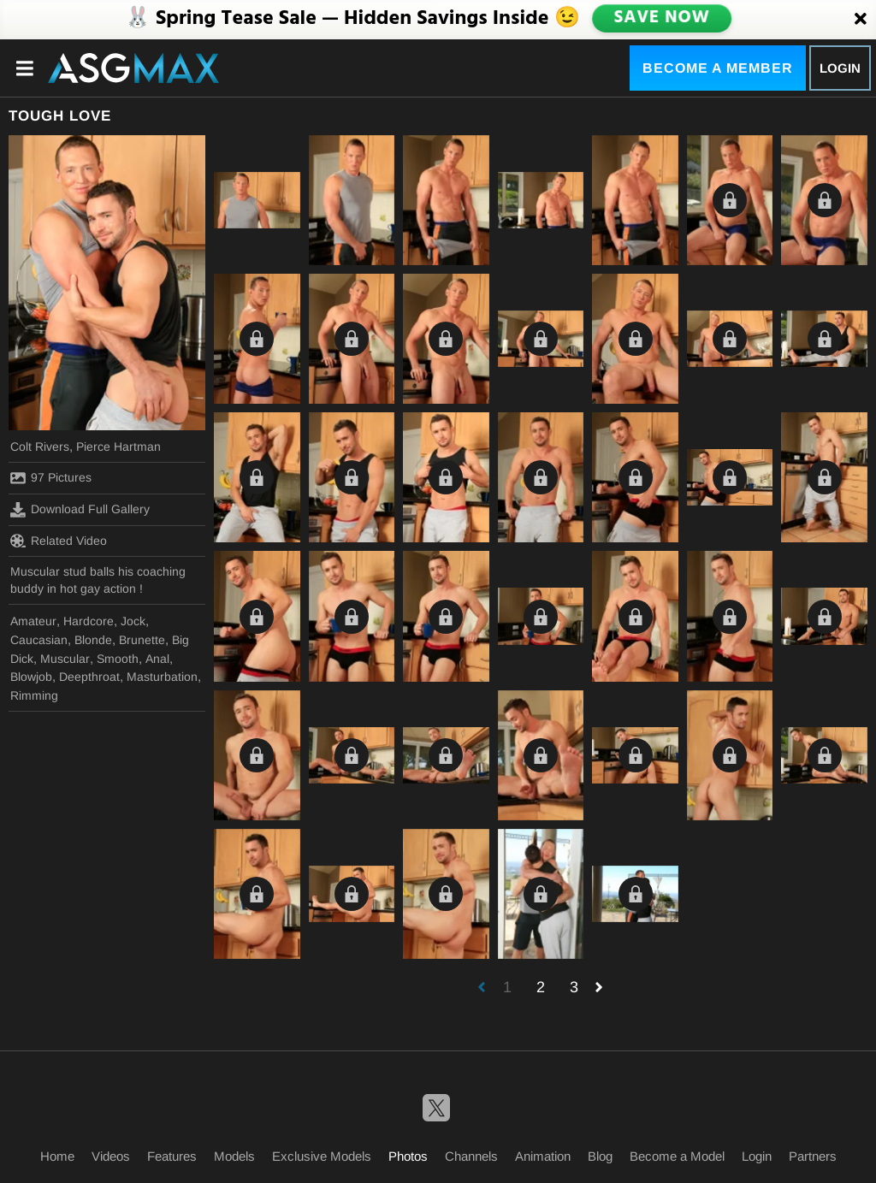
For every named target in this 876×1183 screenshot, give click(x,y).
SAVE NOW (661, 18)
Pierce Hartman (118, 446)
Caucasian (39, 640)
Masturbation (162, 676)
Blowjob (31, 676)
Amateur (33, 621)
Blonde (93, 640)
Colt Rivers (39, 446)
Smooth (118, 658)
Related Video (58, 540)
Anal (157, 658)
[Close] (860, 19)
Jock (133, 621)
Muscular (65, 658)
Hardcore (88, 621)
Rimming (34, 695)
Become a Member (717, 68)
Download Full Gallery (80, 510)
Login (840, 68)
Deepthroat (89, 676)
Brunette (142, 640)
